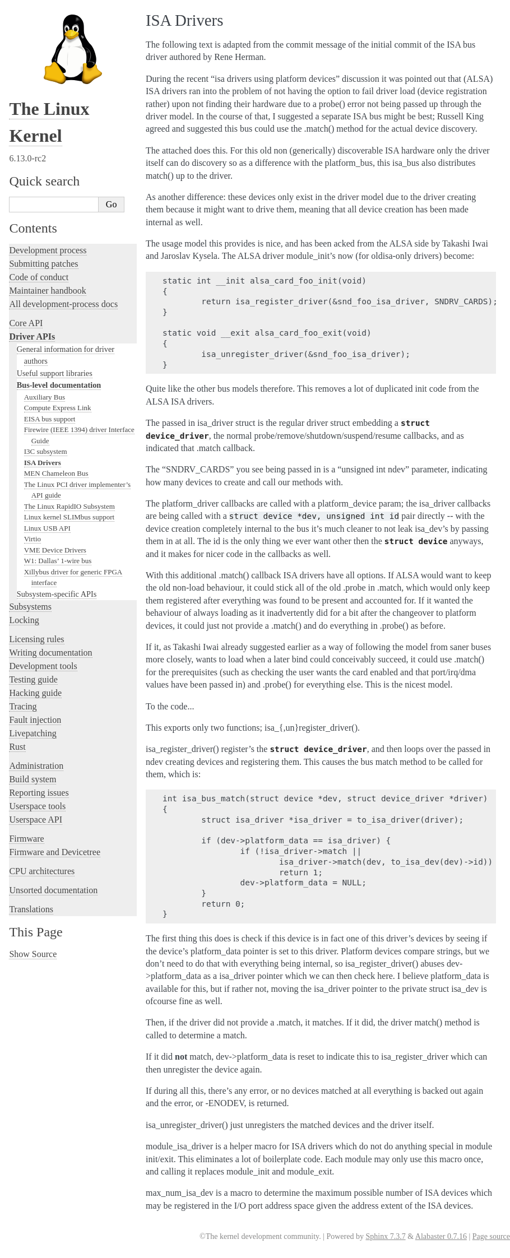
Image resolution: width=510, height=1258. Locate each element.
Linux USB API (47, 528)
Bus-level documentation (59, 384)
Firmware (26, 838)
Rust (17, 746)
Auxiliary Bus (44, 397)
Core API (26, 323)
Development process (47, 250)
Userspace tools (37, 806)
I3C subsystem (45, 451)
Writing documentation (50, 652)
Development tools (43, 666)
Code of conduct (38, 277)
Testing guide (33, 679)
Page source (491, 1236)
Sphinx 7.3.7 (385, 1236)
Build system (32, 779)
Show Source (33, 954)
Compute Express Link (57, 407)
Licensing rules (36, 639)
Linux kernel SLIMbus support (69, 517)
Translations (31, 909)
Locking (24, 620)
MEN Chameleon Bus (56, 473)
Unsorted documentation (53, 890)
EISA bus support (50, 419)
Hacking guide (35, 693)
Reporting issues (38, 792)
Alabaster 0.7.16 (441, 1236)
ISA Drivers (42, 462)
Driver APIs (32, 336)
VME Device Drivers (55, 550)
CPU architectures (42, 871)
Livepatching (32, 733)
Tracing (22, 706)
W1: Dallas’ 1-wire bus (58, 560)
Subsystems (30, 606)
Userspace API (35, 819)
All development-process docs (63, 304)
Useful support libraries (54, 373)
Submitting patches (43, 263)
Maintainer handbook (47, 290)
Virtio (32, 539)
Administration (36, 765)
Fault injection (35, 720)
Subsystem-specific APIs (57, 593)
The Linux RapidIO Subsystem (69, 506)
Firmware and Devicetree (54, 852)
